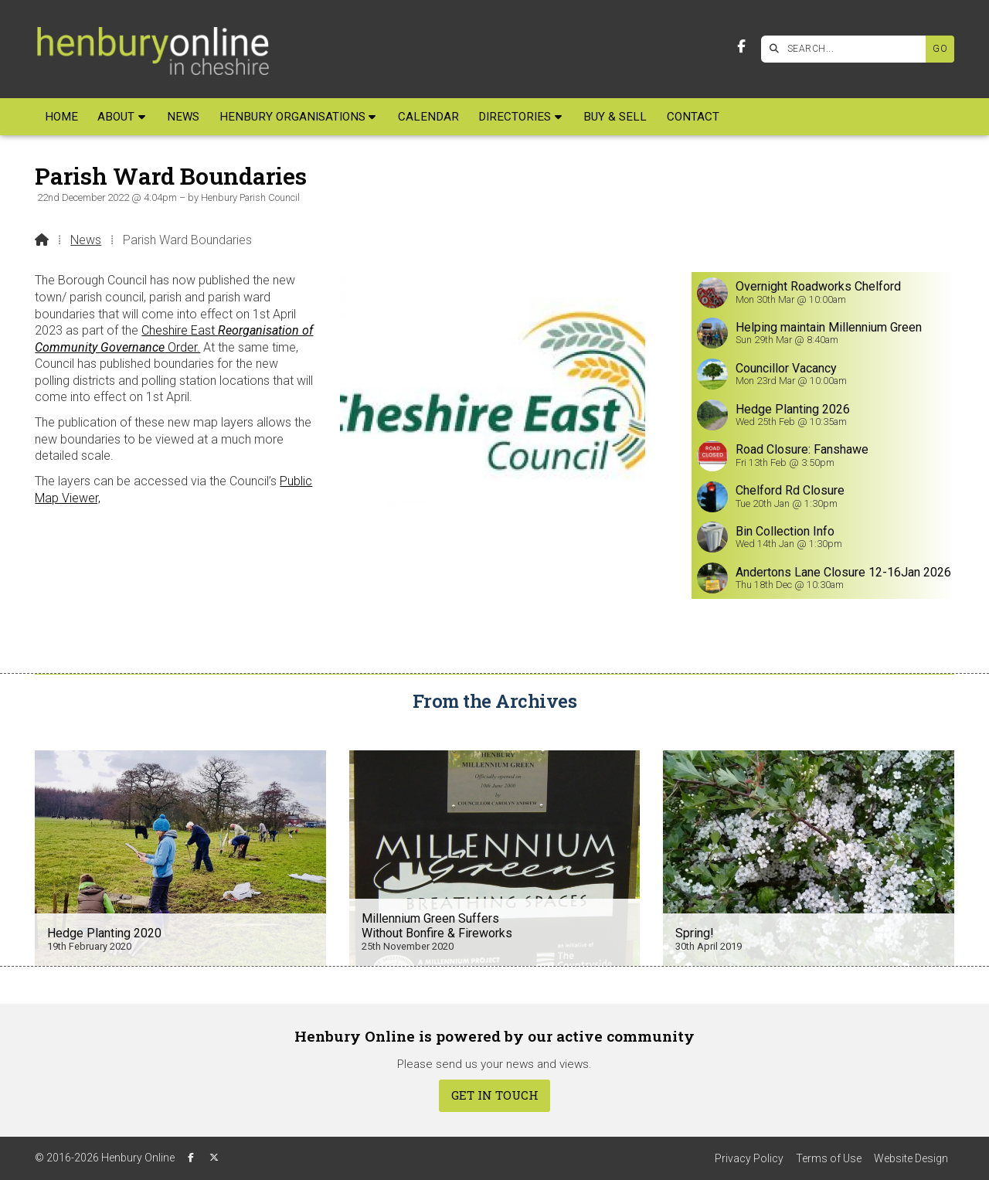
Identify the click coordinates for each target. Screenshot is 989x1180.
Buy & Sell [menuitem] (615, 117)
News (85, 240)
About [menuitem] (115, 117)
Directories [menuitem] (514, 117)
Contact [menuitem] (693, 117)
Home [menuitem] (61, 117)
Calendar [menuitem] (428, 117)
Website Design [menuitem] (911, 1158)
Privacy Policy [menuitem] (749, 1158)
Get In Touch (495, 1095)
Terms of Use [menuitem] (829, 1158)
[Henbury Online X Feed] (214, 1157)
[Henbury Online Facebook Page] (741, 46)
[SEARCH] (847, 49)
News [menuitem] (183, 117)
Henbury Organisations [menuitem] (292, 117)
